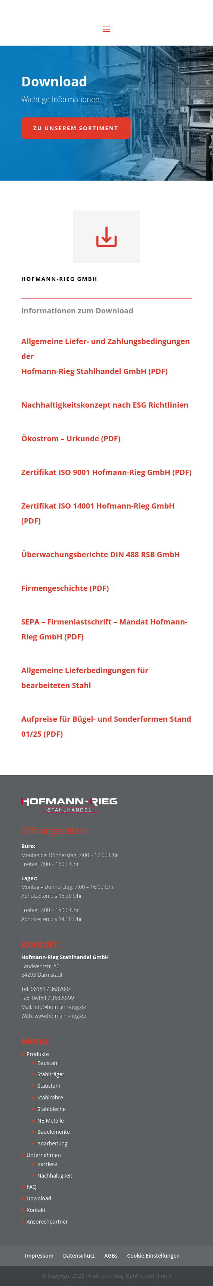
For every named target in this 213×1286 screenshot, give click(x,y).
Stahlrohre (50, 1097)
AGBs (110, 1255)
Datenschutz (79, 1255)
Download (39, 1198)
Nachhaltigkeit (54, 1175)
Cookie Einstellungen (153, 1255)
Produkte (38, 1054)
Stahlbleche (51, 1108)
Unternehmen (44, 1154)
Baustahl (48, 1062)
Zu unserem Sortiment (75, 128)
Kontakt (36, 1209)
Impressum (39, 1255)
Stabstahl (48, 1085)
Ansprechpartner (47, 1221)
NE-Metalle (50, 1120)
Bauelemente (53, 1131)
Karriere (47, 1163)
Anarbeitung (52, 1143)
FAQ (32, 1186)
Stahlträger (50, 1074)
